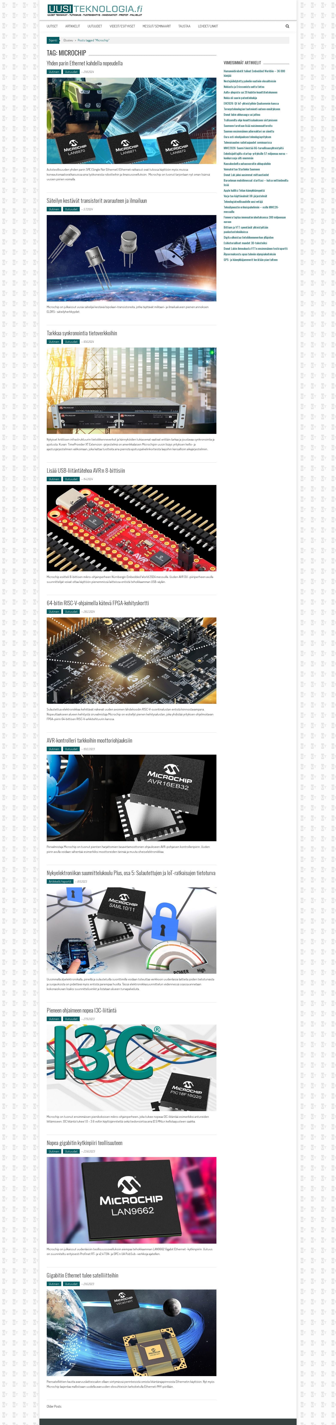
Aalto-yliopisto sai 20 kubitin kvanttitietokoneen (250, 92)
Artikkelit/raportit (60, 881)
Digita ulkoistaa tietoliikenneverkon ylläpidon (248, 237)
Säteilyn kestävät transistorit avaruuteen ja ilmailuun (97, 200)
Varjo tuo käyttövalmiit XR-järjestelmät (245, 196)
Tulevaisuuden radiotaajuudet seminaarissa (248, 142)
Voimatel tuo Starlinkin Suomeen (242, 169)
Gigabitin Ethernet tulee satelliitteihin (82, 1275)
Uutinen (54, 72)
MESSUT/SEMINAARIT (157, 26)
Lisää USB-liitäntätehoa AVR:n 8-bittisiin (86, 470)
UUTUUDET (95, 26)
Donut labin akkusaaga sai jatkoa (242, 114)
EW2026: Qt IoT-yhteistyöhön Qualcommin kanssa (251, 103)
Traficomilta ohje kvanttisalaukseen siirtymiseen (250, 120)
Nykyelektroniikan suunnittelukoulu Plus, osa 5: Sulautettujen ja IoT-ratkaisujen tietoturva (131, 872)
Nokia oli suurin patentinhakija (240, 97)
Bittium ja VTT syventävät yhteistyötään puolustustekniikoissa (246, 229)
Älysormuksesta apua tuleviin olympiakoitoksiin (250, 254)
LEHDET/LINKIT (208, 26)
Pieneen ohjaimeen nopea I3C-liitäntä (81, 1010)
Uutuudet (71, 72)
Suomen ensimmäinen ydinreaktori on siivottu (249, 131)
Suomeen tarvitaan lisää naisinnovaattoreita (248, 125)
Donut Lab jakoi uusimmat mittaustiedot (246, 174)
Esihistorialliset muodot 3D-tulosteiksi (245, 243)
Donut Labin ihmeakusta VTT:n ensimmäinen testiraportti (256, 248)
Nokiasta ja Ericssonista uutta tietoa (244, 86)
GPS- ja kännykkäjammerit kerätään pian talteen (251, 259)
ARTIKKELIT (72, 26)
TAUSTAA (184, 26)
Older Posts (54, 1406)
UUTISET (52, 26)
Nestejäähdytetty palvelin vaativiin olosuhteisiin (250, 81)
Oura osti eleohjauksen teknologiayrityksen (247, 136)
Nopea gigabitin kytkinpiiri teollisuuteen (84, 1142)
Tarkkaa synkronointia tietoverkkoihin (82, 333)
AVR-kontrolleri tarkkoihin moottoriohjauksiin (89, 740)
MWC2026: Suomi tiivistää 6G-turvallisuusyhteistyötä (254, 148)
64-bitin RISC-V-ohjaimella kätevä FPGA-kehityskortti (98, 603)
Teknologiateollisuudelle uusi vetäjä (243, 201)
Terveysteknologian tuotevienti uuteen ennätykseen (252, 109)
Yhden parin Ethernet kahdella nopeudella (85, 63)
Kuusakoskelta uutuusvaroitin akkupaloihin (247, 163)
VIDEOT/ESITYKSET (122, 26)
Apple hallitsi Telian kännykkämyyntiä (244, 190)
